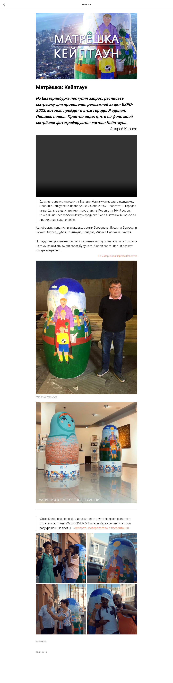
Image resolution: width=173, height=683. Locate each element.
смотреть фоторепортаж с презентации (101, 530)
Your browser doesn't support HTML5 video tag (86, 168)
